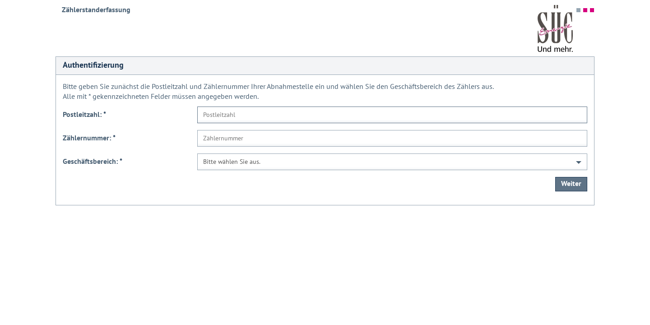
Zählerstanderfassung (96, 10)
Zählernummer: (89, 138)
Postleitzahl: (84, 115)
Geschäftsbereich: (92, 162)
